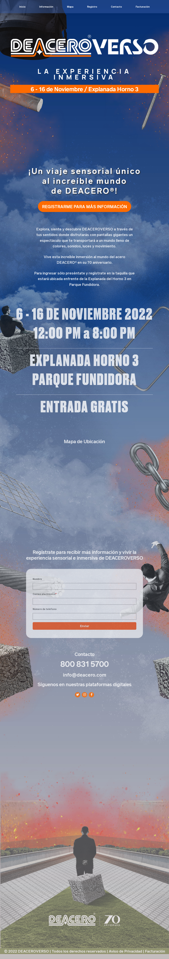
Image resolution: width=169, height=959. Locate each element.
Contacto (116, 6)
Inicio (22, 6)
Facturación (143, 6)
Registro (92, 6)
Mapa (70, 6)
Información (46, 6)
